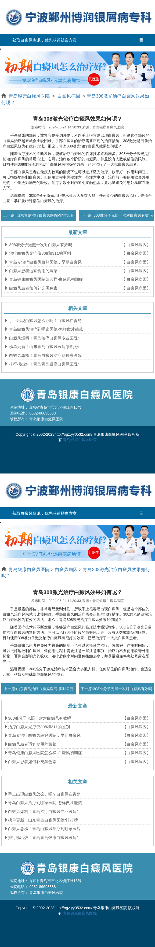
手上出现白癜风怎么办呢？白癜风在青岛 (45, 320)
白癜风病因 (68, 96)
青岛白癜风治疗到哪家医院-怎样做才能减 (45, 329)
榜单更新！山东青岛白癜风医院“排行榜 (43, 346)
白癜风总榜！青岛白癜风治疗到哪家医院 (45, 355)
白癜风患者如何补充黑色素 (32, 288)
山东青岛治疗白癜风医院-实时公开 (45, 215)
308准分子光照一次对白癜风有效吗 (122, 215)
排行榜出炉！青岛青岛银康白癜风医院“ (43, 364)
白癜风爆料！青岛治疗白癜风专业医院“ (43, 338)
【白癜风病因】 (136, 718)
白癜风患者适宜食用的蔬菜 (32, 270)
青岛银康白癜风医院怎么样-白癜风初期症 (45, 279)
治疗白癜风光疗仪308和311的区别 (39, 253)
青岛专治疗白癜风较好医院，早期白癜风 (45, 262)
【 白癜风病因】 (136, 244)
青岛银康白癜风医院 (30, 96)
